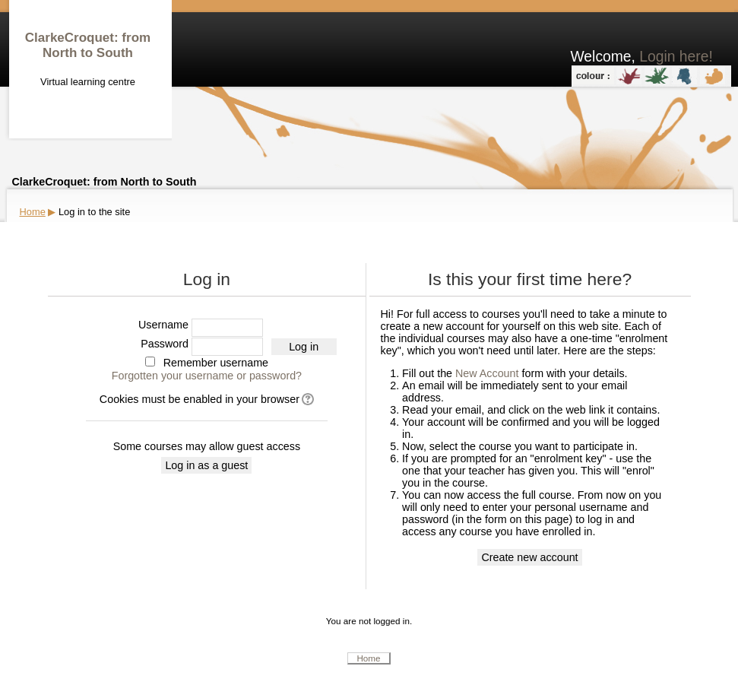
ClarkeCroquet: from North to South (87, 45)
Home (33, 211)
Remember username (215, 363)
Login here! (676, 57)
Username (163, 325)
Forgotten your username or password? (207, 376)
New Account (486, 373)
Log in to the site (94, 211)
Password (164, 344)
